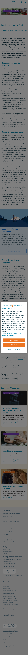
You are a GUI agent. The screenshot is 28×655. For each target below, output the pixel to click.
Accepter (14, 345)
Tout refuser (14, 340)
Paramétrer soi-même (14, 349)
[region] (14, 327)
